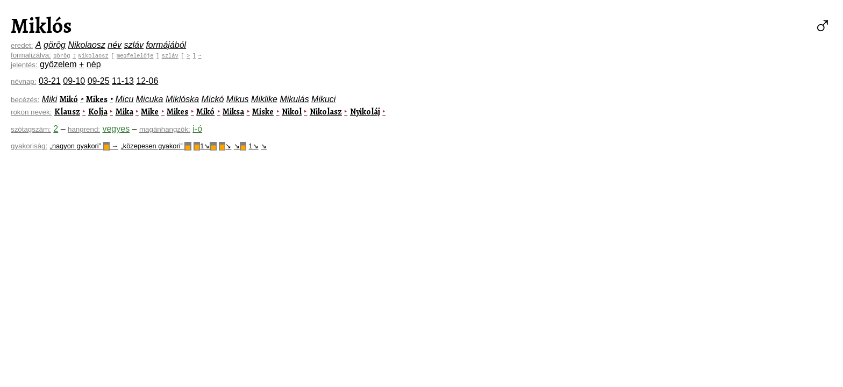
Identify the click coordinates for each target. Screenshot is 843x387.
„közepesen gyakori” (156, 146)
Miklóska (182, 99)
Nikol (292, 112)
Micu (125, 99)
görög (55, 44)
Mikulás (294, 99)
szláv (134, 44)
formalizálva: (31, 55)
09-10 (74, 80)
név (115, 44)
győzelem (58, 64)
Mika (124, 112)
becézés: (25, 100)
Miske (263, 112)
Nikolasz (326, 112)
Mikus (237, 99)
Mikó (69, 99)
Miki (49, 99)
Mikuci (323, 99)
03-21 (50, 80)
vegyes (116, 128)
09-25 (99, 80)
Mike (150, 112)
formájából (166, 44)
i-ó (197, 128)
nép (94, 64)
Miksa (233, 112)
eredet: (22, 45)
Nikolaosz (86, 44)
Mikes (97, 99)
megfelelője (135, 55)
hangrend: (84, 129)
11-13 (123, 80)
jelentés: (24, 65)
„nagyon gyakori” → (84, 146)
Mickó (213, 99)
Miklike (264, 99)
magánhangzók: (164, 129)
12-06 (147, 80)
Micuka (149, 99)
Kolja (98, 112)
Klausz (67, 112)
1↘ (205, 146)
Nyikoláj (365, 112)
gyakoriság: (29, 146)
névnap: (23, 81)
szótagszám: (31, 129)
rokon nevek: (31, 112)
